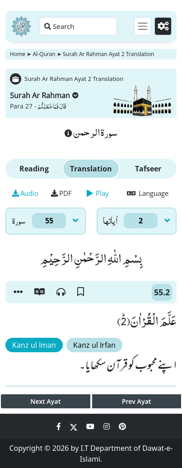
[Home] (21, 26)
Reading (34, 169)
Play (98, 193)
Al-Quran (44, 54)
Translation (91, 169)
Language (147, 193)
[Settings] (163, 26)
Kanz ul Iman (34, 345)
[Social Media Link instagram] (107, 426)
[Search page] (78, 26)
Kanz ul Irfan (94, 345)
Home (17, 54)
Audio (25, 193)
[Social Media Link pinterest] (122, 426)
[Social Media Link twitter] (74, 426)
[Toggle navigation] (143, 26)
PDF (61, 193)
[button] (18, 292)
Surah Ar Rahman (44, 95)
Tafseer (148, 169)
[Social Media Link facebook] (59, 426)
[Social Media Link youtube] (91, 426)
